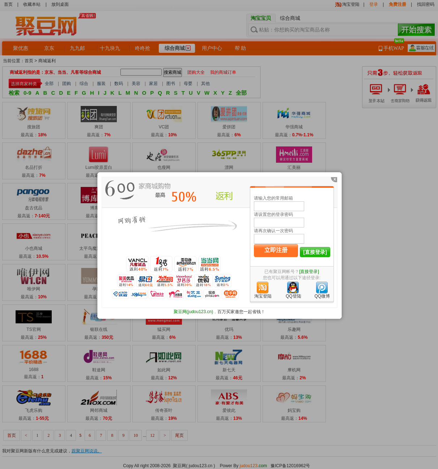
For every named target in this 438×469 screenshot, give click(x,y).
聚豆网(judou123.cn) (193, 311)
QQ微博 (322, 296)
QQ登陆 (293, 296)
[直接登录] (315, 252)
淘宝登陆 (263, 296)
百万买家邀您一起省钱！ (241, 311)
